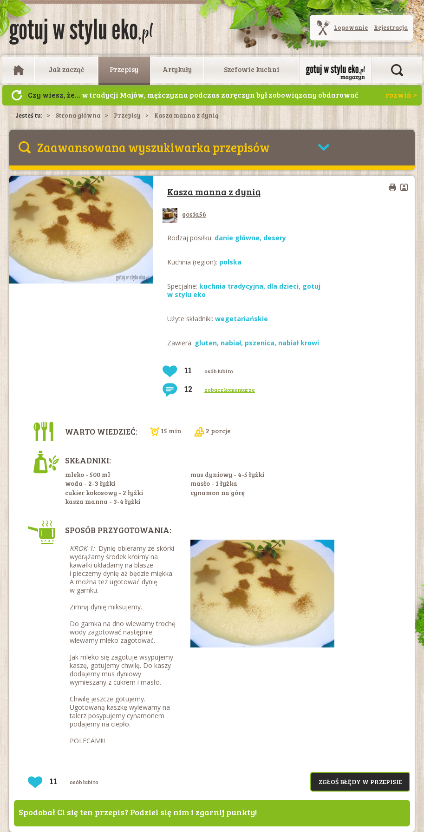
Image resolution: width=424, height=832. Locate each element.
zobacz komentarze (229, 389)
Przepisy (124, 69)
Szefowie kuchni (252, 69)
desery (274, 237)
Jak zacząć (66, 69)
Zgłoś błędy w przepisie (360, 781)
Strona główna (78, 115)
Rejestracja (391, 27)
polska (230, 262)
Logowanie (351, 27)
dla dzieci (283, 286)
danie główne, (239, 237)
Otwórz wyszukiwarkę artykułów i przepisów (397, 70)
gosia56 (184, 214)
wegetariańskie (241, 318)
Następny (17, 95)
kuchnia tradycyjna (231, 286)
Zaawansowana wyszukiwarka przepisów (153, 147)
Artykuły (177, 69)
